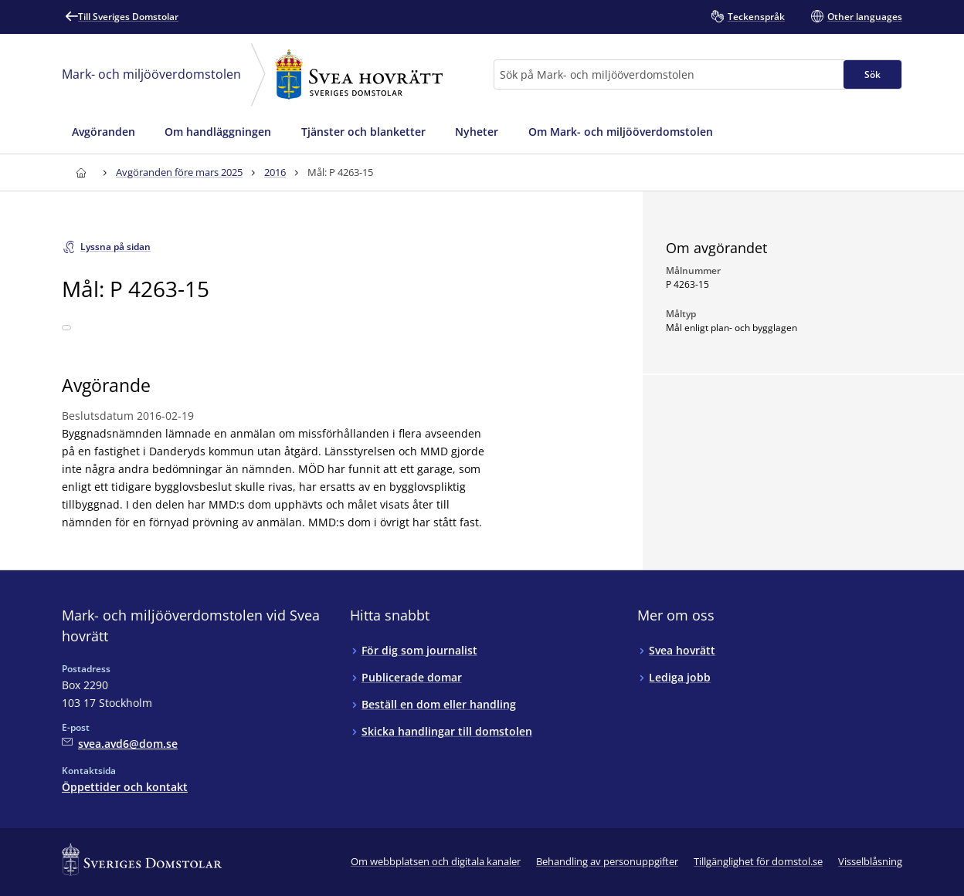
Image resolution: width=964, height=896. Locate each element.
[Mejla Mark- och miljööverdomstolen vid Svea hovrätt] (120, 743)
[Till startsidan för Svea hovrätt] (81, 172)
